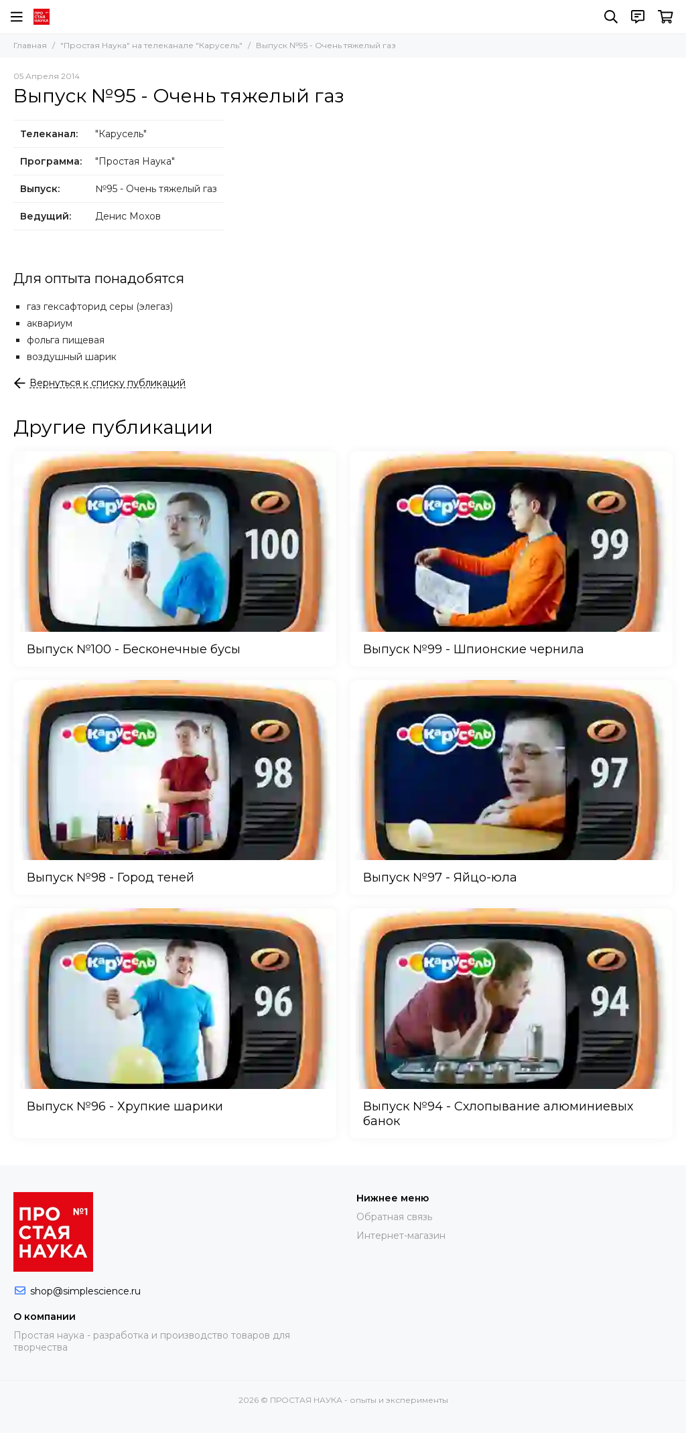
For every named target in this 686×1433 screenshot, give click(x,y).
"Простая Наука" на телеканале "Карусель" (151, 45)
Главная (30, 45)
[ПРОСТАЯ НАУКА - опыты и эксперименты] (41, 17)
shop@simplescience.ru (85, 1291)
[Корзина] (665, 16)
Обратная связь (394, 1217)
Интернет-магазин (400, 1236)
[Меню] (16, 16)
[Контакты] (637, 16)
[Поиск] (611, 16)
